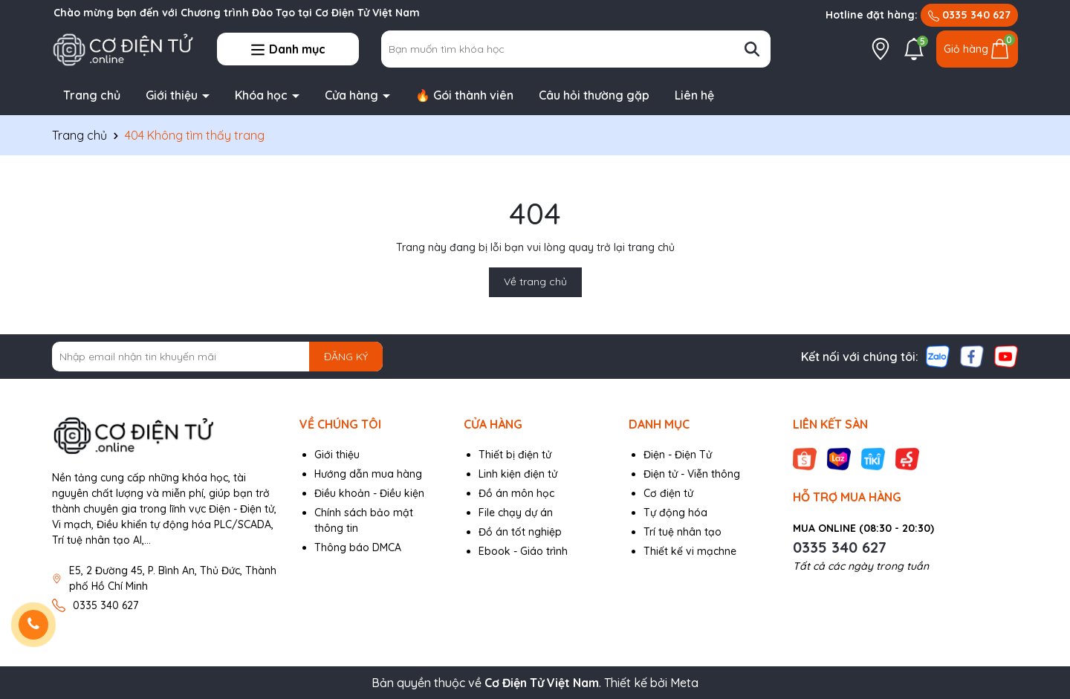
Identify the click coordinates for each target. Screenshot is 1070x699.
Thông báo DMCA (357, 547)
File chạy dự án (516, 512)
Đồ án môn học (516, 493)
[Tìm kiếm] (752, 49)
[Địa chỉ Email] (217, 356)
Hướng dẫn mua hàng (368, 474)
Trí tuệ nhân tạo (682, 532)
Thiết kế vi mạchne (689, 551)
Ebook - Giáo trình (523, 551)
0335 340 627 (969, 15)
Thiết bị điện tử (515, 454)
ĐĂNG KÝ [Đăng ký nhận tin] (346, 356)
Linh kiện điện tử (518, 474)
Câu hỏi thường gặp (594, 95)
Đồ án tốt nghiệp (520, 532)
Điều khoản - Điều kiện (369, 493)
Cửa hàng (353, 95)
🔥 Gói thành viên (464, 95)
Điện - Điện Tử (677, 454)
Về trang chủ (535, 281)
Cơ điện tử (668, 493)
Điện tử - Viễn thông (691, 474)
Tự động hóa (675, 512)
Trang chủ (91, 95)
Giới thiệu (173, 95)
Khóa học (263, 95)
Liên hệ (694, 95)
